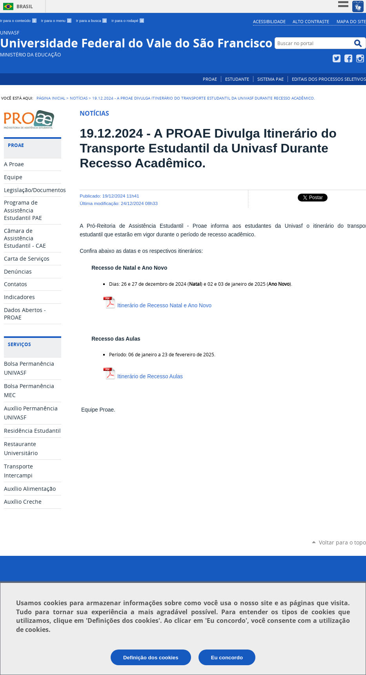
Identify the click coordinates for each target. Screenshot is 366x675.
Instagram (361, 58)
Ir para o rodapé (127, 20)
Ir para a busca (92, 20)
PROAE (210, 79)
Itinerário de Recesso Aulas (143, 376)
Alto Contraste (311, 21)
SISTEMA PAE (270, 79)
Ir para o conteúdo (19, 20)
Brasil (24, 6)
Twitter (337, 58)
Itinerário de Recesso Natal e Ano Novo (157, 305)
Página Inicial (50, 98)
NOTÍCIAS (78, 98)
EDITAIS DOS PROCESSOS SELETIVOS (329, 79)
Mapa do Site (351, 21)
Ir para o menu (57, 20)
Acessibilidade (269, 21)
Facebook (349, 58)
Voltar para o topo (342, 542)
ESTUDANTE (237, 79)
